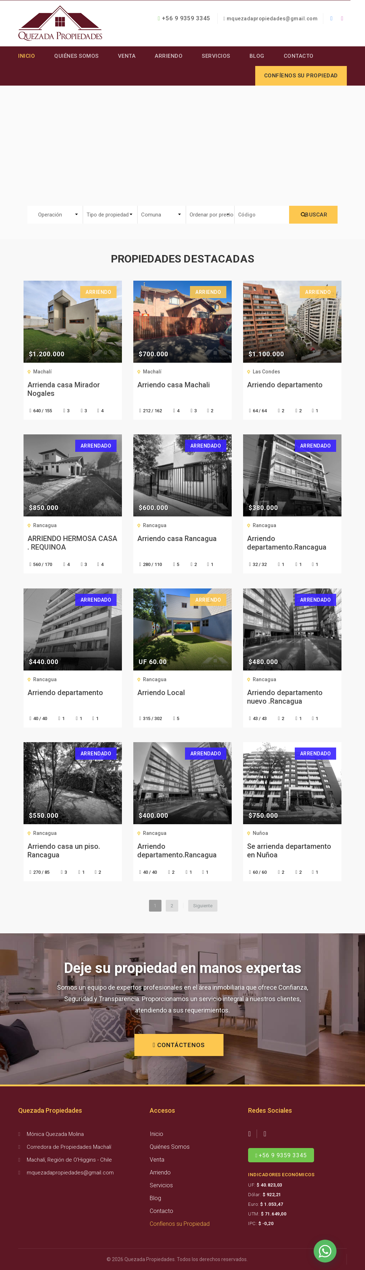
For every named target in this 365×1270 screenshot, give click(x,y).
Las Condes (266, 371)
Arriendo (168, 56)
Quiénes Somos (76, 56)
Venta (127, 56)
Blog (257, 56)
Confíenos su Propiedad (180, 1223)
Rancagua (45, 525)
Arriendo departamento (285, 385)
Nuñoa (260, 833)
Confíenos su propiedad (301, 75)
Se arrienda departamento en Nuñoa (289, 850)
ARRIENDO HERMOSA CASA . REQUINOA (72, 542)
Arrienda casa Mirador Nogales (63, 389)
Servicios (216, 56)
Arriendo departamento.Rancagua (287, 542)
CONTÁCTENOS (179, 1045)
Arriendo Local (161, 692)
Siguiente (202, 905)
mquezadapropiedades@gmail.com (272, 18)
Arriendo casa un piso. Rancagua (63, 850)
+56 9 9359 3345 (184, 18)
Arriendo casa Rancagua (177, 538)
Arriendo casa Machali (173, 385)
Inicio (26, 56)
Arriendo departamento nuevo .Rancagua (285, 696)
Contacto (299, 56)
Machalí (42, 371)
